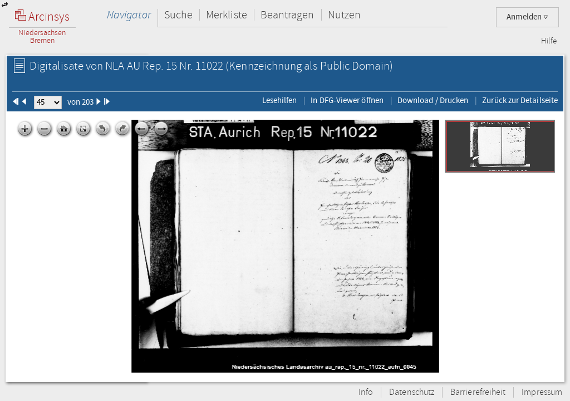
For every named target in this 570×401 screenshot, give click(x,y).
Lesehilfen (279, 100)
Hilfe (549, 41)
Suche (178, 15)
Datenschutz (411, 392)
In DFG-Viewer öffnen (347, 100)
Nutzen (344, 15)
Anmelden (527, 17)
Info (365, 392)
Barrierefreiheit (477, 392)
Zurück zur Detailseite (520, 100)
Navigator (129, 15)
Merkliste (226, 15)
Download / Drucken (432, 100)
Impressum (542, 392)
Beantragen (288, 15)
